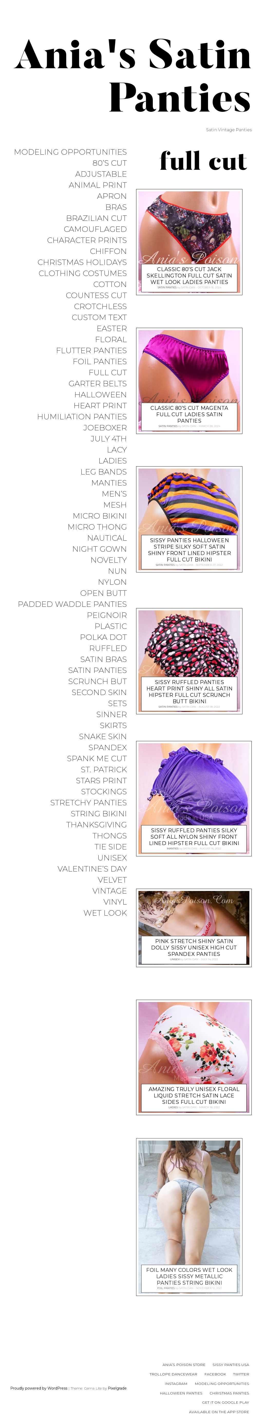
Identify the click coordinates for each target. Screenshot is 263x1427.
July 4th (109, 438)
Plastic (111, 626)
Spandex (108, 747)
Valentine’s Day (92, 869)
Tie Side (111, 847)
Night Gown (99, 549)
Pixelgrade (117, 1388)
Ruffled (108, 648)
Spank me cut (97, 758)
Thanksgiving (96, 824)
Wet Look (105, 913)
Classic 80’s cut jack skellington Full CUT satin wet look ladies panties (189, 275)
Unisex (112, 858)
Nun (117, 571)
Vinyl (115, 902)
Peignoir (107, 615)
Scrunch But (97, 681)
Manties (109, 483)
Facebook (215, 1374)
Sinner (111, 714)
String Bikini (99, 813)
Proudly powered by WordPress (38, 1388)
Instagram (176, 1383)
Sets (117, 703)
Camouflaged (95, 229)
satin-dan (188, 287)
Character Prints (87, 240)
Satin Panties (97, 670)
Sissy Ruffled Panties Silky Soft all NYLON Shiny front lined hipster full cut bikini (194, 836)
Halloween (100, 394)
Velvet (112, 880)
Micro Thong (97, 527)
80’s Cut (109, 163)
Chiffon (108, 251)
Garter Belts (98, 383)
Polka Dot (103, 637)
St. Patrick (104, 769)
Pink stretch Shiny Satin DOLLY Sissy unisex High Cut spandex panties (194, 947)
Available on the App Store (219, 1412)
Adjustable (101, 174)
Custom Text (99, 317)
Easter (112, 328)
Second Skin (99, 692)
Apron (112, 196)
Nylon (112, 582)
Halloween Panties (181, 1393)
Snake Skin (103, 736)
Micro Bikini (100, 516)
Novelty (108, 560)
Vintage (109, 891)
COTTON (110, 284)
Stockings (104, 791)
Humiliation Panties (82, 416)
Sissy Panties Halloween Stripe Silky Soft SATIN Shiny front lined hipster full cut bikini (189, 550)
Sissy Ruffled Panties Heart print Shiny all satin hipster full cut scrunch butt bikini (189, 692)
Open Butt (103, 593)
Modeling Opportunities (70, 152)
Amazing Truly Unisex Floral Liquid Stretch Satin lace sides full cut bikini (194, 1095)
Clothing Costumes (83, 273)
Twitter (241, 1374)
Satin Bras (103, 659)
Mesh (115, 505)
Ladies (112, 461)
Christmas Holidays (82, 262)
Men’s (114, 494)
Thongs (109, 835)
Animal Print (98, 185)
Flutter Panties (91, 350)
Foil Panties (100, 361)
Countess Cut (96, 295)
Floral (111, 339)
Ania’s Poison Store (184, 1364)
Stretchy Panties (88, 802)
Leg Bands (103, 472)
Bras (116, 207)
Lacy (117, 449)
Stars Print (101, 780)
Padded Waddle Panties (72, 604)
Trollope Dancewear (173, 1374)
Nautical (107, 538)
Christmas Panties (229, 1393)
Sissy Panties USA (231, 1364)
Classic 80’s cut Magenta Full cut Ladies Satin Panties (189, 414)
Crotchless (100, 306)
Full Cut (108, 372)
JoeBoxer (105, 427)
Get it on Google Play (225, 1402)
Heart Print (100, 405)
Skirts (113, 725)
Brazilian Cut (96, 218)
